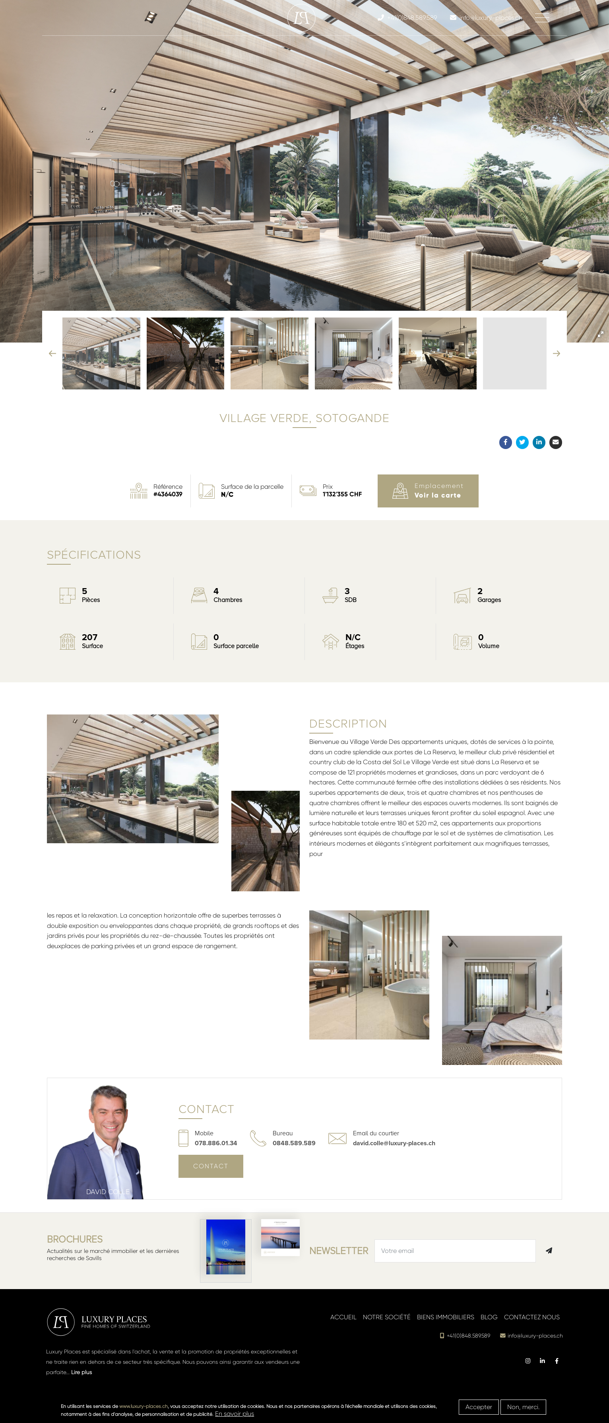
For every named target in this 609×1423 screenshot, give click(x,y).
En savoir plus (234, 1413)
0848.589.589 (294, 1143)
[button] (600, 334)
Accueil (343, 1317)
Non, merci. (523, 1407)
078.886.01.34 (216, 1143)
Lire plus (81, 1372)
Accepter (478, 1407)
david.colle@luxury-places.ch (394, 1143)
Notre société (387, 1317)
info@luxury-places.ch (531, 1335)
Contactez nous (532, 1317)
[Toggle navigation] (542, 18)
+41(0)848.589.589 (464, 1335)
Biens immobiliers (445, 1317)
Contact (211, 1166)
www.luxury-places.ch (143, 1406)
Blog (489, 1317)
